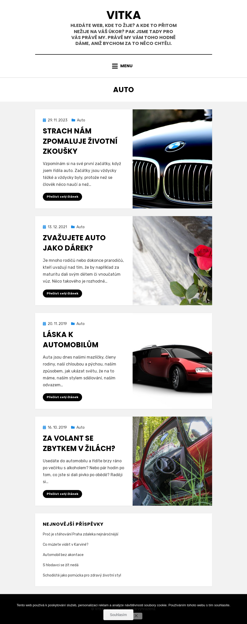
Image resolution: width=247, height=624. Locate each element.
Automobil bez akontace (63, 555)
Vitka (123, 15)
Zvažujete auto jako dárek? (74, 243)
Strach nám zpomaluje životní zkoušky (80, 141)
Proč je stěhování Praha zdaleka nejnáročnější (80, 534)
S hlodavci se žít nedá (60, 565)
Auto (81, 120)
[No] (136, 616)
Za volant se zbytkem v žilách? (79, 443)
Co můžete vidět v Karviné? (65, 544)
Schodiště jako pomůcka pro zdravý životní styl (82, 575)
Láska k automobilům (70, 340)
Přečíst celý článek (62, 196)
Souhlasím (118, 615)
